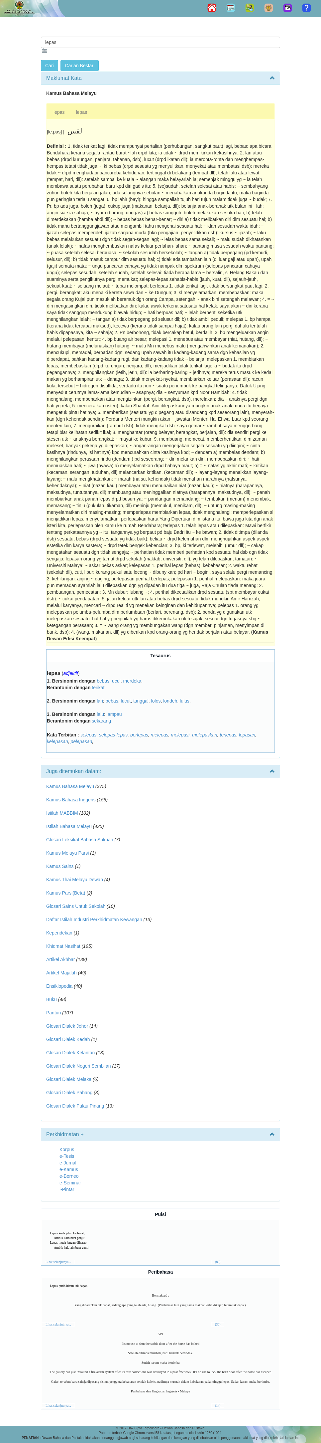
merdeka (132, 681)
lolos (156, 701)
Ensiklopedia (59, 986)
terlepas (228, 734)
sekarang (101, 720)
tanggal (141, 701)
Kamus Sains (59, 866)
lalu (100, 714)
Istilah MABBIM (62, 813)
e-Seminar (70, 1182)
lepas (59, 112)
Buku (51, 999)
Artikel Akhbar (60, 959)
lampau (114, 714)
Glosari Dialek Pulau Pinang (75, 1106)
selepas (88, 734)
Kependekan (59, 932)
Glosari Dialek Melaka (68, 1079)
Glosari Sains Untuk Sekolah (75, 906)
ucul (116, 681)
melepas (159, 734)
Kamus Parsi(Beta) (65, 893)
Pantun (53, 1012)
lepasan (247, 734)
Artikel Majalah (61, 972)
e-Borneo (69, 1176)
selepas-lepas (113, 734)
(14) (218, 1405)
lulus (184, 701)
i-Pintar (66, 1189)
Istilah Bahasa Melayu (69, 826)
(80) (218, 1262)
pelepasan (81, 741)
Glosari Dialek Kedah (68, 1039)
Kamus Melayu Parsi (67, 853)
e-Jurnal (67, 1162)
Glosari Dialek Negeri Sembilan (78, 1066)
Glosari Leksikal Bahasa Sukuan (79, 839)
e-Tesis (66, 1156)
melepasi (180, 734)
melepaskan (204, 734)
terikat (98, 687)
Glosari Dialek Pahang (69, 1092)
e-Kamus (68, 1169)
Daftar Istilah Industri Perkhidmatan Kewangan (94, 919)
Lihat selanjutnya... (58, 1262)
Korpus (66, 1149)
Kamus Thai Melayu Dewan (74, 879)
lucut (126, 701)
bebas (103, 681)
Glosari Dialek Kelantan (70, 1052)
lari (100, 701)
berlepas (139, 734)
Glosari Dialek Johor (67, 1026)
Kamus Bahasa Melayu (70, 786)
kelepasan (57, 741)
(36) (218, 1324)
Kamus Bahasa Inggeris (71, 799)
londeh (170, 701)
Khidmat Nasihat (63, 946)
